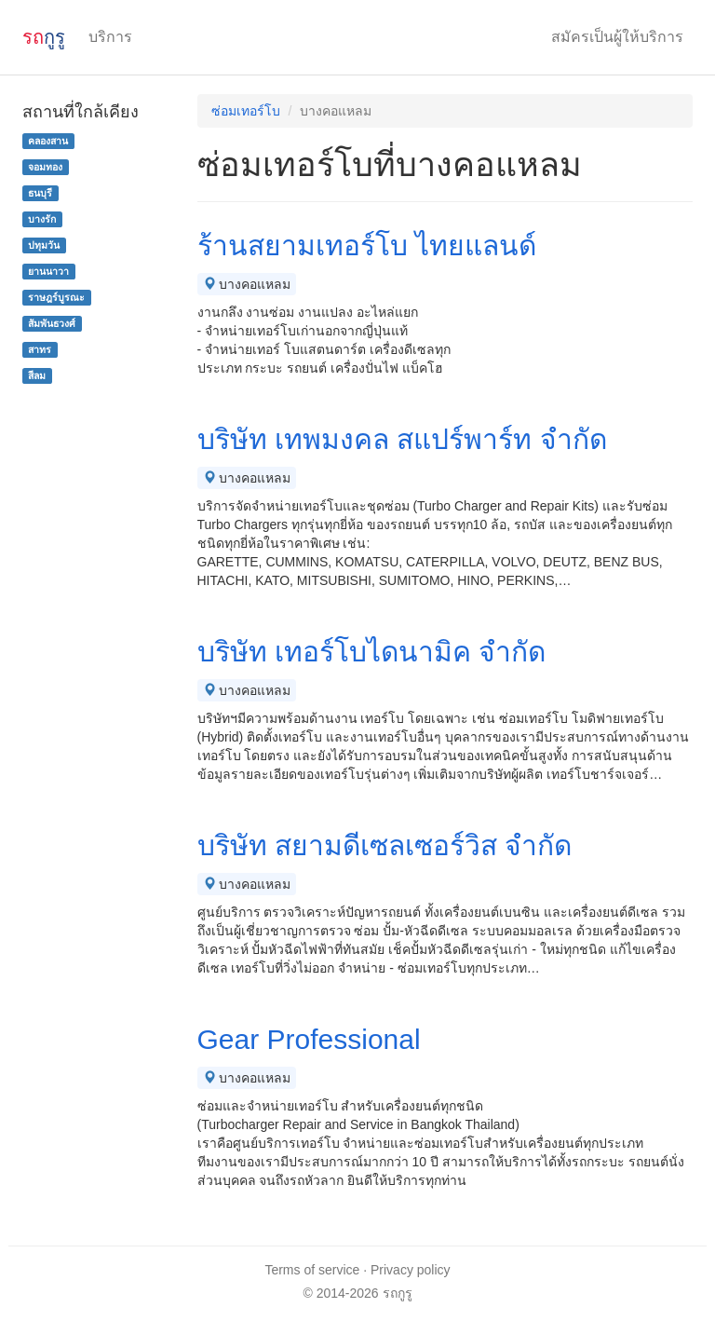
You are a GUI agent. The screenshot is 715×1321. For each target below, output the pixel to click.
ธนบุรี (40, 192)
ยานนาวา (48, 271)
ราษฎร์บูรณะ (56, 297)
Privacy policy (411, 1269)
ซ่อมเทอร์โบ (245, 110)
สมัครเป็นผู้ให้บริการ (617, 37)
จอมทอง (45, 166)
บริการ (110, 37)
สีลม (37, 375)
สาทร (39, 349)
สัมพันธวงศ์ (51, 323)
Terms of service (311, 1269)
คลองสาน (48, 140)
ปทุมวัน (44, 245)
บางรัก (42, 219)
